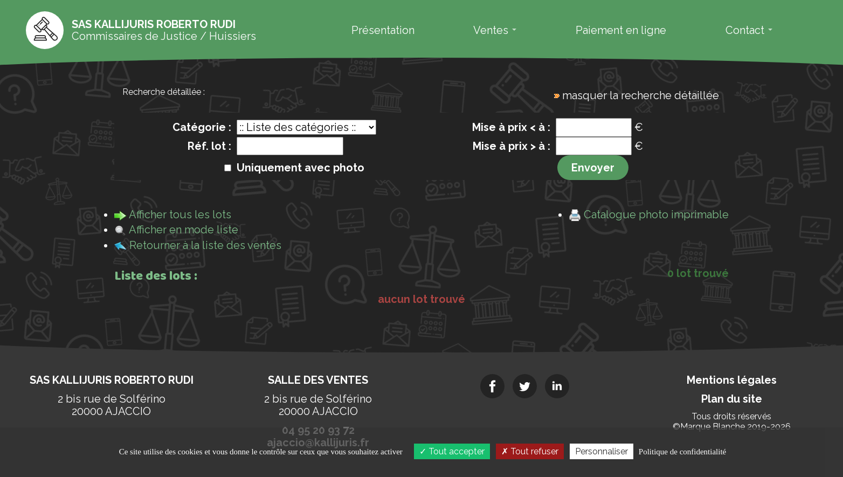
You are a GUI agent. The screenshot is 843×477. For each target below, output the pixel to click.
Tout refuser (529, 451)
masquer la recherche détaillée (640, 95)
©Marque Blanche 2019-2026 (732, 426)
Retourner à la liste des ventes (205, 245)
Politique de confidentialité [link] (682, 451)
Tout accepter (452, 451)
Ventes (494, 30)
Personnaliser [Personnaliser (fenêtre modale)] (601, 451)
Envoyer (592, 167)
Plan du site (731, 398)
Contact (748, 30)
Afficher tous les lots (180, 214)
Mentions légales (732, 380)
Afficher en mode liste (183, 229)
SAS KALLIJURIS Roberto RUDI (112, 380)
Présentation (382, 30)
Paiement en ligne (621, 30)
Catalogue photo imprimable (656, 214)
